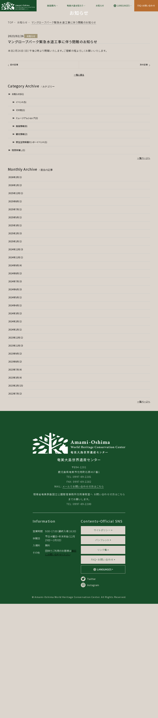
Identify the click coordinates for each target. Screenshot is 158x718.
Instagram (90, 699)
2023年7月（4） (15, 413)
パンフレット (102, 654)
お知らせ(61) (16, 138)
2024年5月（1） (15, 341)
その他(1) (18, 154)
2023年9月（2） (15, 397)
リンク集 (102, 664)
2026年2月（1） (15, 221)
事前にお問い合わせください (60, 666)
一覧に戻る (79, 119)
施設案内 (51, 5)
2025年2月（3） (15, 277)
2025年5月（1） (15, 261)
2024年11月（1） (15, 301)
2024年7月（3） (15, 325)
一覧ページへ (143, 202)
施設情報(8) (19, 170)
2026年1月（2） (15, 229)
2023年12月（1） (15, 381)
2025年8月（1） (15, 245)
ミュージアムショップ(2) (25, 162)
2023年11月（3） (15, 389)
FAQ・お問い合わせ (146, 5)
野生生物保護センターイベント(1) (29, 186)
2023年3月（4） (15, 421)
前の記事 (14, 109)
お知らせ (100, 5)
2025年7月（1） (15, 253)
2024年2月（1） (15, 365)
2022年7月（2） (15, 437)
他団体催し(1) (16, 194)
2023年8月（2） (15, 405)
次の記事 (144, 109)
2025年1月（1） (15, 285)
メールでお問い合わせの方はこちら (83, 600)
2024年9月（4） (15, 309)
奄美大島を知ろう (75, 5)
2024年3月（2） (15, 357)
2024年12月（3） (15, 293)
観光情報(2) (19, 178)
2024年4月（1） (15, 349)
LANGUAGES (123, 5)
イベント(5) (19, 146)
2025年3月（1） (15, 269)
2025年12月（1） (15, 237)
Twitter (88, 693)
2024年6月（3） (15, 333)
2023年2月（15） (15, 429)
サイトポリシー (102, 644)
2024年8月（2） (15, 317)
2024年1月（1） (15, 373)
